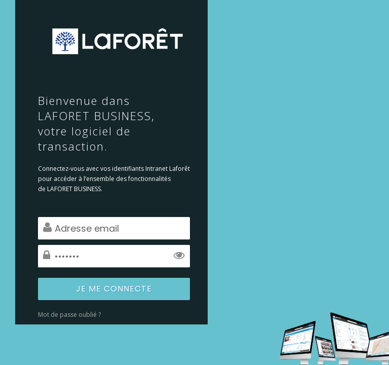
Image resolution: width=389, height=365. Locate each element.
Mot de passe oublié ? (69, 314)
